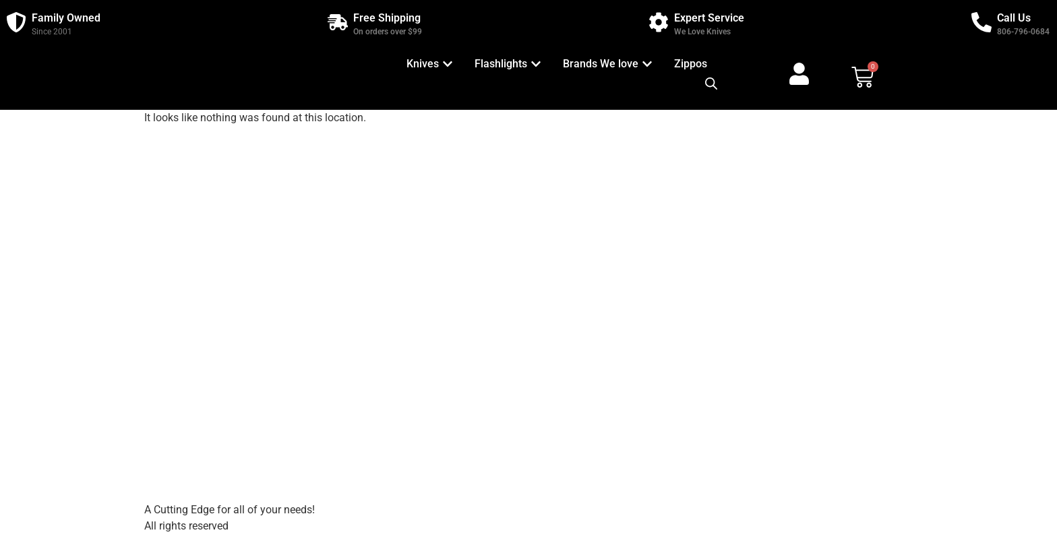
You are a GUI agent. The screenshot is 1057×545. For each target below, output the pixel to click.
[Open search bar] (711, 83)
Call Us (1014, 17)
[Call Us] (981, 22)
